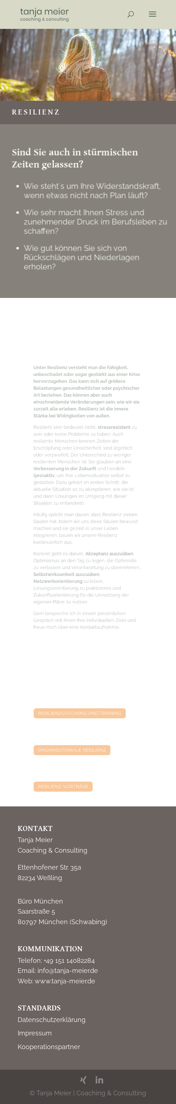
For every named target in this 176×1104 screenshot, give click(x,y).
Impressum (35, 1033)
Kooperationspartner (49, 1047)
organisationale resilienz (75, 749)
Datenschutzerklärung (51, 1019)
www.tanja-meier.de (65, 981)
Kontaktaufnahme (98, 606)
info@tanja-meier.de (68, 970)
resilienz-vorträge (67, 786)
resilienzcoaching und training (81, 713)
